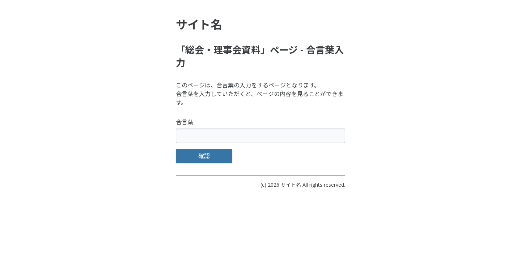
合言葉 (184, 122)
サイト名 (291, 184)
